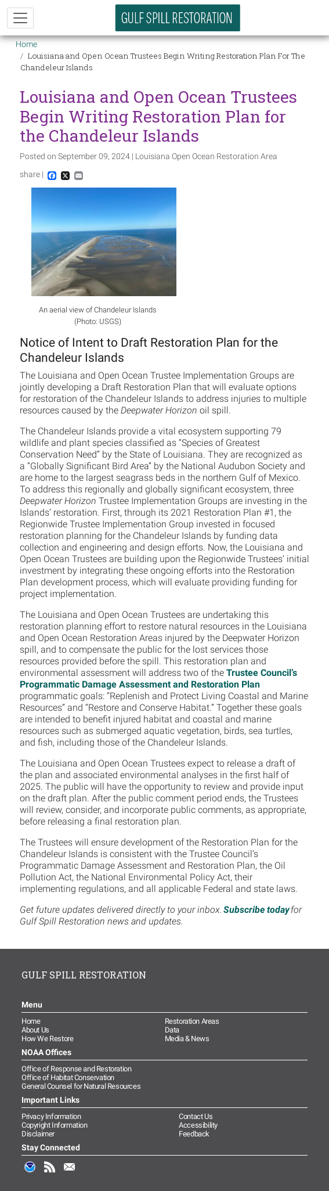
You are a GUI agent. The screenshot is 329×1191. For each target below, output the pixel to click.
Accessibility (198, 1125)
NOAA (30, 1173)
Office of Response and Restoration (76, 1068)
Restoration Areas (192, 1021)
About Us (35, 1030)
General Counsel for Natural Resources (80, 1086)
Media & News (187, 1038)
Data (172, 1030)
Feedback (194, 1133)
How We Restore (47, 1038)
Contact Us (195, 1116)
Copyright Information (54, 1125)
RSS (50, 1173)
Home (26, 44)
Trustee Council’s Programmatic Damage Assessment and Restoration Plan (158, 678)
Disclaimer (38, 1133)
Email (69, 1173)
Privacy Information (51, 1116)
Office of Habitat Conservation (67, 1077)
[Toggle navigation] (20, 18)
